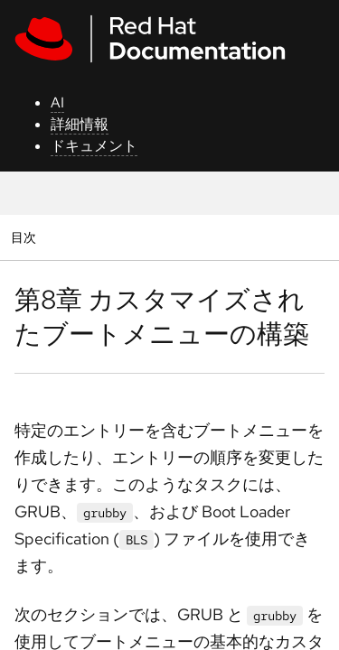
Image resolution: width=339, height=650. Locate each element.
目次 (26, 237)
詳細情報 (79, 124)
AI (57, 102)
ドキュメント (94, 145)
